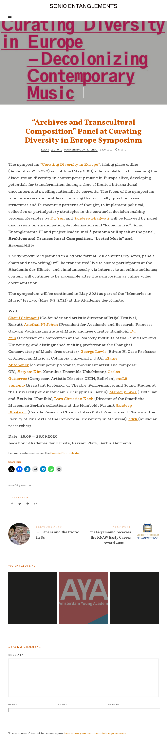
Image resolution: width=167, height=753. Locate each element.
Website (113, 704)
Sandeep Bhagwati (91, 218)
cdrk (133, 419)
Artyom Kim (29, 372)
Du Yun (57, 218)
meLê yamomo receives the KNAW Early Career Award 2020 (121, 536)
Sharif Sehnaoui (23, 318)
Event (45, 150)
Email (62, 704)
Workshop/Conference (81, 150)
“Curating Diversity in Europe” (70, 164)
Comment (15, 655)
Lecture (56, 150)
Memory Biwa (123, 392)
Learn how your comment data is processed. (95, 733)
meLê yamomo (20, 485)
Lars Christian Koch (73, 399)
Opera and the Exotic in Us (46, 534)
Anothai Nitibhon (41, 324)
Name (12, 704)
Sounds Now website (64, 453)
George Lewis (93, 351)
